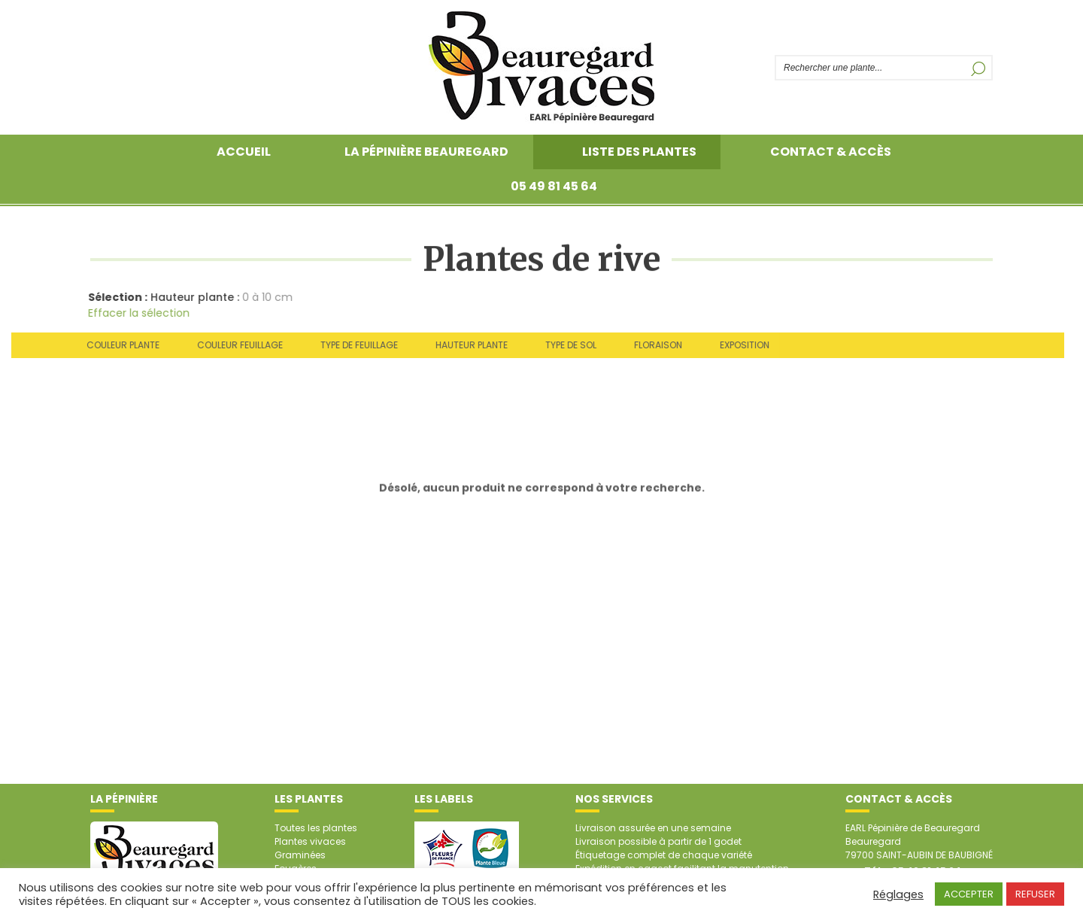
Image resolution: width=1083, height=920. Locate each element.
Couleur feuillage (236, 345)
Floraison (654, 345)
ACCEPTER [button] (969, 894)
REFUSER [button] (1035, 894)
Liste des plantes (639, 151)
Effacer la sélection (136, 312)
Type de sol (567, 345)
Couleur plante (119, 345)
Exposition (741, 345)
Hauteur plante (468, 345)
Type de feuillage (355, 345)
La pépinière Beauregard (426, 151)
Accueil (244, 151)
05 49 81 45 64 (554, 186)
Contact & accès (830, 151)
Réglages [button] (898, 894)
